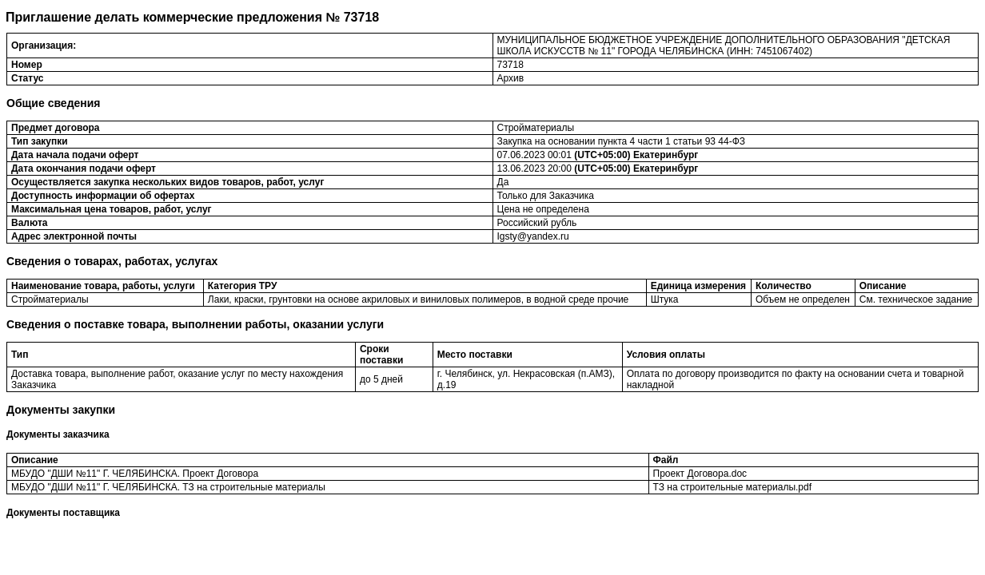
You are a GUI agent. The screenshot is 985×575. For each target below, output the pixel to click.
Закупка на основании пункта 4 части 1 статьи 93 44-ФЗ (621, 141)
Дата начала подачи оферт (75, 155)
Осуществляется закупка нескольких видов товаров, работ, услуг (167, 182)
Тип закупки (39, 141)
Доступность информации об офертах (102, 195)
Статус (27, 78)
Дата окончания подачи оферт (83, 168)
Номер (26, 64)
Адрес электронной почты (74, 236)
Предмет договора (55, 127)
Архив (510, 78)
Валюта (29, 222)
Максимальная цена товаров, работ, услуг (111, 209)
